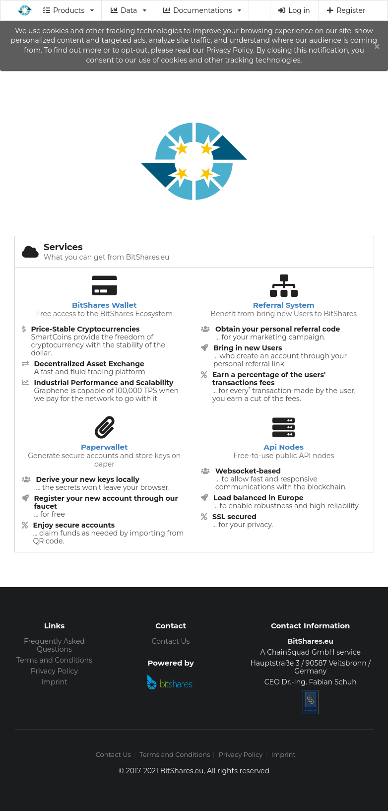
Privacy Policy (54, 671)
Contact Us (171, 641)
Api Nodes (284, 447)
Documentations (201, 10)
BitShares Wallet (104, 305)
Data (128, 10)
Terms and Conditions (54, 660)
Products (68, 10)
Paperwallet (104, 447)
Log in (294, 10)
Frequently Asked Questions (54, 645)
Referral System (284, 305)
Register (346, 10)
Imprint (54, 681)
